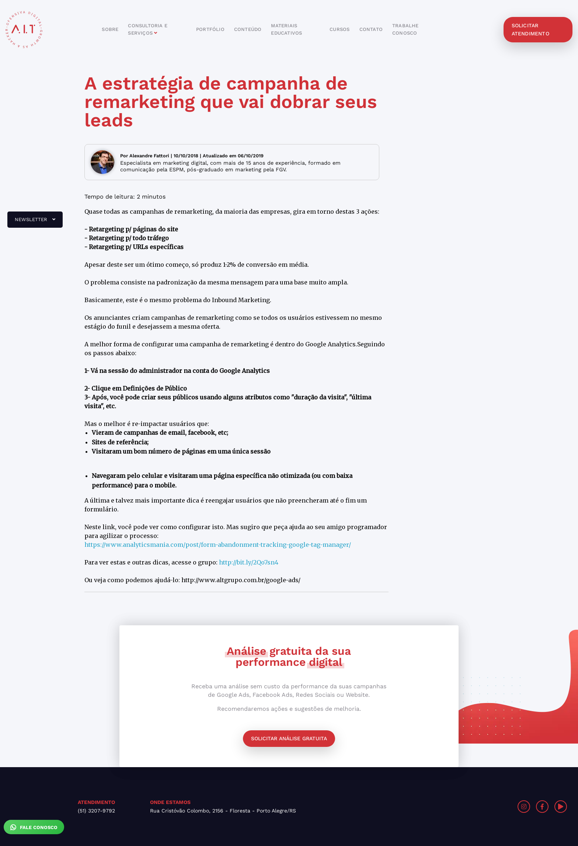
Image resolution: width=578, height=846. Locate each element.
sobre (110, 29)
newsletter (31, 222)
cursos (339, 29)
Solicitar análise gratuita (289, 738)
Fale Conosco (34, 827)
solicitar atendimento (530, 29)
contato (371, 29)
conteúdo (248, 29)
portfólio (210, 29)
